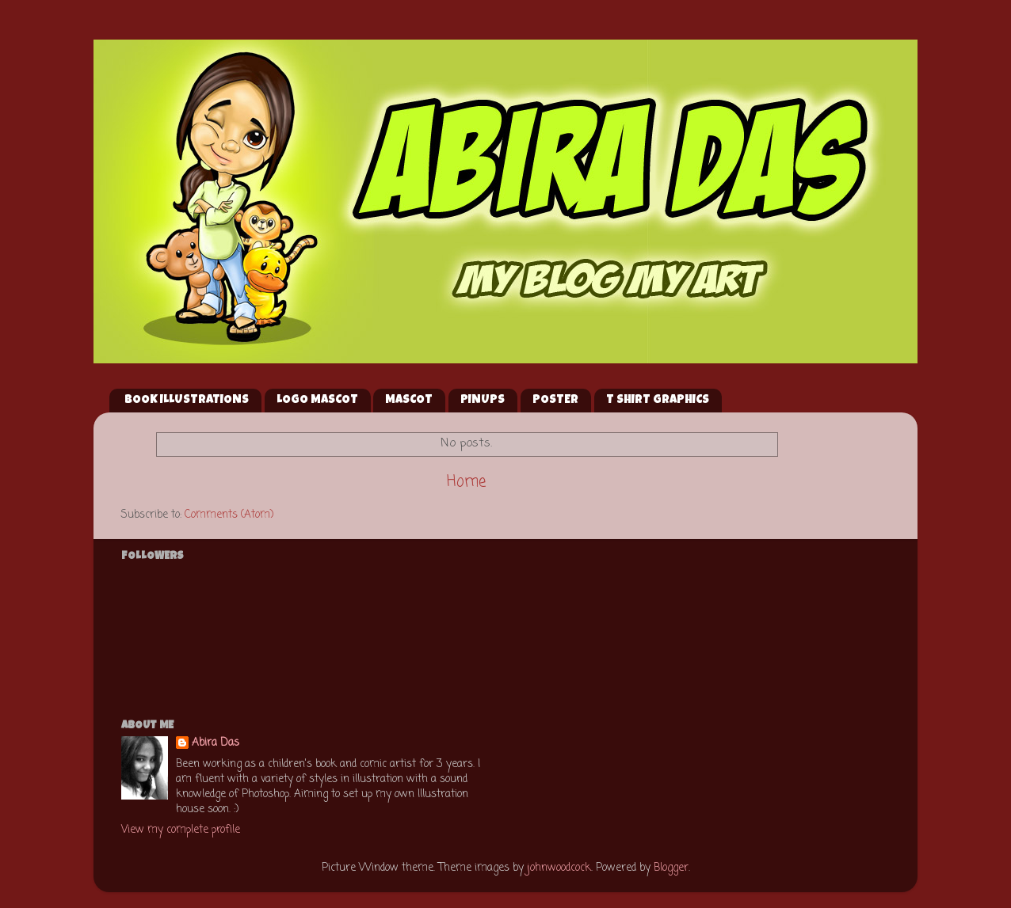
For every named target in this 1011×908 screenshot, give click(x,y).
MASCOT (409, 400)
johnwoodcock (559, 868)
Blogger (671, 868)
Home (466, 482)
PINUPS (482, 400)
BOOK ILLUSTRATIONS (186, 400)
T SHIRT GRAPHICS (657, 400)
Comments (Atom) (229, 515)
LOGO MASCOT (317, 400)
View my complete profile (180, 830)
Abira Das (215, 743)
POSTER (555, 400)
